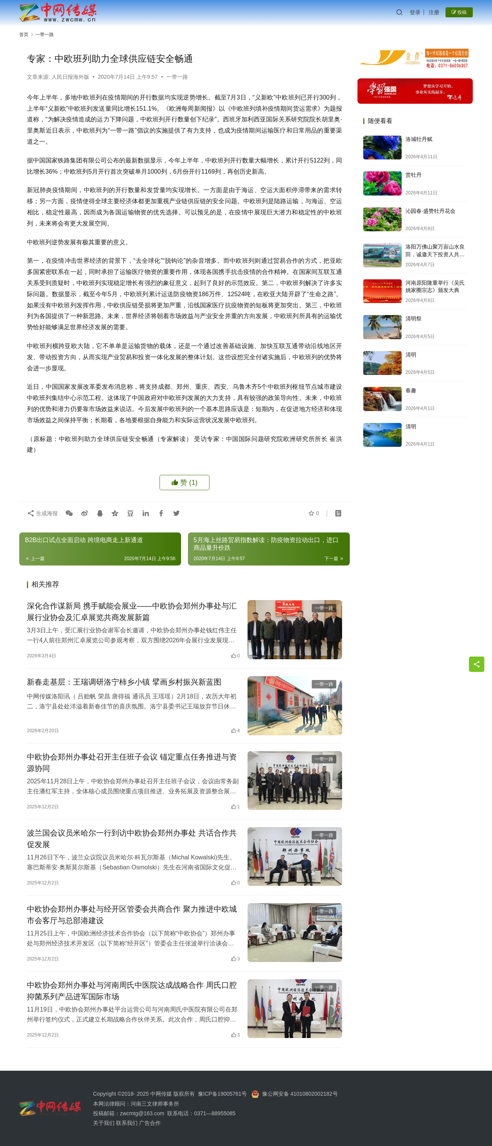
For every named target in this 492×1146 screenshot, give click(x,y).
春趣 (411, 390)
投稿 (459, 12)
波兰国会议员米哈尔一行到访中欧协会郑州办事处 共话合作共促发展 (132, 839)
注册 (434, 12)
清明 (411, 355)
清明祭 (414, 318)
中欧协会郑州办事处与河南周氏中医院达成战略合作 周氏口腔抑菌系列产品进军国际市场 (132, 991)
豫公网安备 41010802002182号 (300, 1094)
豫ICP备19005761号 (222, 1094)
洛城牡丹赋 (419, 139)
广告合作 (150, 1123)
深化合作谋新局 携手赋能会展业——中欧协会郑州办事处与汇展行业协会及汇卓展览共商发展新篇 (132, 612)
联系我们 (127, 1123)
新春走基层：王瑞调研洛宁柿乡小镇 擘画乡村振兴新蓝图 (124, 682)
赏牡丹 (414, 175)
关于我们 (104, 1123)
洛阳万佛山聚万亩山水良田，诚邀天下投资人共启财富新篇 (435, 254)
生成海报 (42, 513)
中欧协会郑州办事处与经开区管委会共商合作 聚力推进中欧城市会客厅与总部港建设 (132, 915)
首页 (23, 34)
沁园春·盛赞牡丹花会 (430, 211)
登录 (415, 12)
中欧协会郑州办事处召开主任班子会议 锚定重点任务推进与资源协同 (132, 763)
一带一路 (177, 77)
